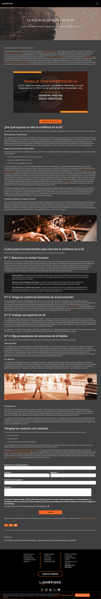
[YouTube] (59, 589)
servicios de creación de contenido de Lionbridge (26, 450)
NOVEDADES (47, 560)
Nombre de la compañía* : (13, 480)
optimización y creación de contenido (16, 62)
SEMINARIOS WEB (49, 561)
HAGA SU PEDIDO (50, 574)
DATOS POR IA (27, 556)
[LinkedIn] (50, 589)
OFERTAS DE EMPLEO (71, 554)
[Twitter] (54, 589)
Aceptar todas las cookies (82, 595)
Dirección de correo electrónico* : (16, 465)
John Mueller (66, 181)
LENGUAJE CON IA (28, 554)
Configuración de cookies (67, 595)
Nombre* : (8, 472)
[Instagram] (46, 589)
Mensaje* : (8, 487)
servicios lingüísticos (12, 457)
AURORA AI (26, 561)
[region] (50, 595)
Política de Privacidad (87, 518)
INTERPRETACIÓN (28, 558)
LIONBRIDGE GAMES (29, 560)
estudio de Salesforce (50, 51)
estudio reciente (73, 306)
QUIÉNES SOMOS (49, 554)
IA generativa (88, 57)
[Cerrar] (98, 595)
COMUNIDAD (69, 556)
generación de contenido (54, 57)
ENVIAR (50, 512)
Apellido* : (54, 472)
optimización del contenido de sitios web (17, 452)
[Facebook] (42, 589)
